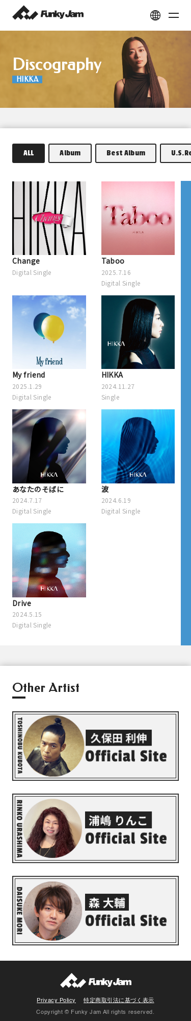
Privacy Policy (56, 1001)
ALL (28, 153)
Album (70, 153)
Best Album (125, 153)
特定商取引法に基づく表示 (119, 1001)
